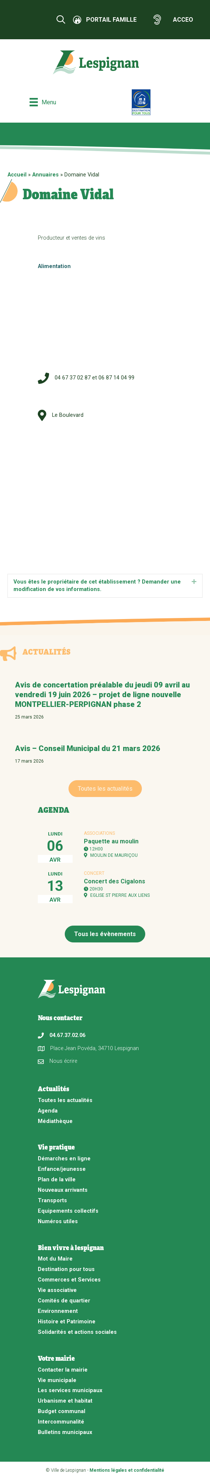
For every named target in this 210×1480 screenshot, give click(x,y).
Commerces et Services (69, 1280)
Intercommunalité (61, 1422)
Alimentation (54, 266)
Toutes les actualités (65, 1100)
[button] (194, 582)
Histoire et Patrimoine (66, 1322)
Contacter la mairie (63, 1370)
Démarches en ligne (64, 1159)
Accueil (17, 175)
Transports (52, 1200)
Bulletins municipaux (65, 1432)
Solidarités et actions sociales (77, 1332)
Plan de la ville (57, 1179)
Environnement (58, 1311)
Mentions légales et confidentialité (126, 1470)
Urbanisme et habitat (65, 1401)
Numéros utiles (58, 1221)
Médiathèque (55, 1121)
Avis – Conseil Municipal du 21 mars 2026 (87, 748)
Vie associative (57, 1290)
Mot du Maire (55, 1259)
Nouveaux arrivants (63, 1190)
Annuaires (45, 175)
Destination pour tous (66, 1269)
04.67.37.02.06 (67, 1035)
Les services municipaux (70, 1390)
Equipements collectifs (68, 1211)
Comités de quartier (64, 1301)
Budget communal (61, 1411)
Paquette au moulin (111, 841)
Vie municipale (57, 1380)
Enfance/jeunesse (62, 1169)
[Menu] (42, 102)
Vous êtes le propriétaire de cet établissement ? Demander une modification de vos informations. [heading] (97, 586)
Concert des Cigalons (114, 881)
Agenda (48, 1111)
